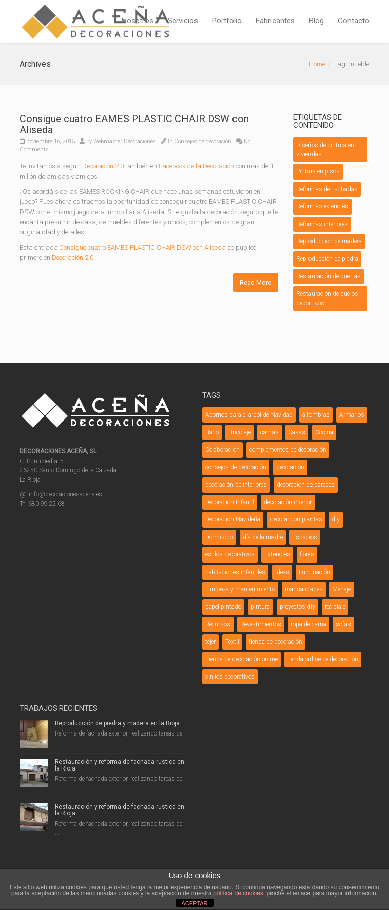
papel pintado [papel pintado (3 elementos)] (223, 606)
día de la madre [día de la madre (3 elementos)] (263, 537)
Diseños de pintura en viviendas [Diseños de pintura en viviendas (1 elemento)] (325, 150)
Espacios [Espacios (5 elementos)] (304, 537)
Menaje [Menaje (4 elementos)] (341, 589)
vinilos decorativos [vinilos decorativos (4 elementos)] (230, 676)
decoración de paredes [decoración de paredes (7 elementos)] (306, 484)
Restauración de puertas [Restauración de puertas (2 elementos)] (328, 276)
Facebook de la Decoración (196, 166)
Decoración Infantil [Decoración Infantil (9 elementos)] (229, 502)
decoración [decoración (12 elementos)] (290, 467)
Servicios (183, 20)
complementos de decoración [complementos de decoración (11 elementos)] (287, 449)
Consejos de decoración (202, 141)
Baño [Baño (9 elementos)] (212, 432)
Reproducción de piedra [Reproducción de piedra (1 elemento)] (327, 258)
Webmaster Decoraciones (124, 141)
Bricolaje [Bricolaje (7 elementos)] (239, 432)
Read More (255, 282)
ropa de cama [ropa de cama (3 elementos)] (308, 624)
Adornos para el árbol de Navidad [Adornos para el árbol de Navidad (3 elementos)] (249, 414)
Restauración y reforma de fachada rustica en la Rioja (119, 765)
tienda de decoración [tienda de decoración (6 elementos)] (275, 641)
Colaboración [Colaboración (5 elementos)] (222, 449)
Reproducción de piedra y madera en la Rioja (117, 723)
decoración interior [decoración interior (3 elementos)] (288, 502)
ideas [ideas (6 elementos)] (282, 572)
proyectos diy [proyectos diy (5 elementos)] (297, 606)
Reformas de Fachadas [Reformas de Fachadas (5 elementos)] (327, 189)
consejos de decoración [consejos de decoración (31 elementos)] (235, 467)
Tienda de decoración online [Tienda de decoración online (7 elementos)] (241, 659)
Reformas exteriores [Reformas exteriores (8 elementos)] (322, 206)
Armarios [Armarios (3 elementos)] (351, 414)
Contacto (353, 20)
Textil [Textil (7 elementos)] (232, 641)
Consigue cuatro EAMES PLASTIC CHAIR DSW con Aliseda (134, 124)
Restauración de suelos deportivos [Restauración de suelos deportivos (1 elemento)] (327, 298)
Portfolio (227, 20)
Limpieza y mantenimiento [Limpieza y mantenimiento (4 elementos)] (240, 589)
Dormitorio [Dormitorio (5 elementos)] (219, 537)
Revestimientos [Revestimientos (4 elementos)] (260, 624)
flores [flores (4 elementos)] (307, 554)
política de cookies (238, 893)
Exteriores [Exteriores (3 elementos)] (277, 554)
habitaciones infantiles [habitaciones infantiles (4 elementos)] (235, 572)
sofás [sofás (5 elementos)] (343, 624)
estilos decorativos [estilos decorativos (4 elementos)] (230, 554)
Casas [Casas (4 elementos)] (296, 432)
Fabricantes (275, 20)
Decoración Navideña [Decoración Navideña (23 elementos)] (232, 519)
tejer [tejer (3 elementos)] (210, 641)
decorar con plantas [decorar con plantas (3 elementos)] (296, 519)
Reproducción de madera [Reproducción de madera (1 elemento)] (329, 241)
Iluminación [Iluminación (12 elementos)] (314, 572)
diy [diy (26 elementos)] (336, 519)
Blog (316, 20)
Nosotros (137, 20)
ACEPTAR (194, 903)
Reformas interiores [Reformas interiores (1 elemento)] (322, 224)
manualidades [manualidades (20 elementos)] (304, 589)
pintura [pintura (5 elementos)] (260, 606)
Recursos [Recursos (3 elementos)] (217, 624)
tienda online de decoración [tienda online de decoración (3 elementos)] (322, 659)
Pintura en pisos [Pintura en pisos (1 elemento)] (318, 171)
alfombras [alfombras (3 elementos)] (316, 414)
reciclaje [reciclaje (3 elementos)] (335, 606)
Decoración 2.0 (103, 166)
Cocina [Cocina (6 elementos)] (324, 432)
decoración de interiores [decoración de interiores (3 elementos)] (236, 484)
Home (317, 64)
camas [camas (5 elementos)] (269, 432)
